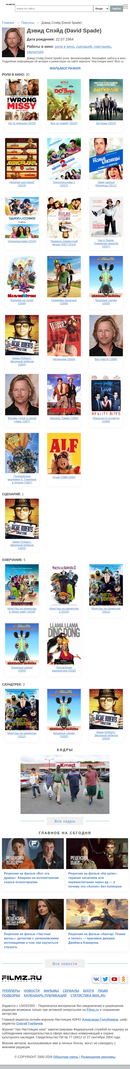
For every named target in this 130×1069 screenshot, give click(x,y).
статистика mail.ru (88, 995)
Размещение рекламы (98, 1057)
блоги (88, 991)
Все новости (65, 964)
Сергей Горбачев (29, 1023)
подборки (11, 995)
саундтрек (35, 52)
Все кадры (65, 821)
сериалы (71, 991)
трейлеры (11, 991)
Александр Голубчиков (100, 1019)
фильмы (51, 991)
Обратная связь (65, 1057)
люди (103, 991)
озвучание (102, 47)
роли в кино (64, 47)
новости (32, 991)
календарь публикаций (45, 995)
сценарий (84, 47)
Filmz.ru (93, 1009)
